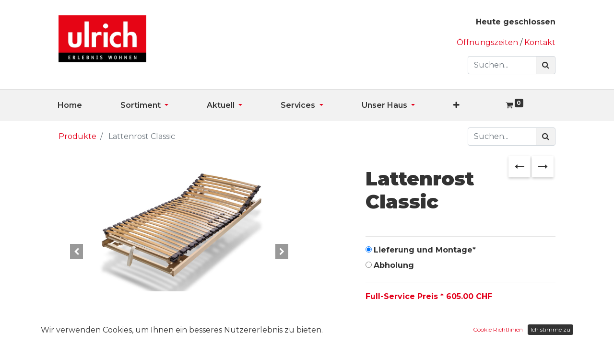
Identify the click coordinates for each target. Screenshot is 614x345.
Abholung (394, 265)
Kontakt (539, 42)
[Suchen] (545, 65)
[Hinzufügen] (416, 327)
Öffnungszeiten (488, 42)
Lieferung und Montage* (425, 249)
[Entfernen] (375, 327)
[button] (475, 105)
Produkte (77, 136)
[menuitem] (89, 105)
